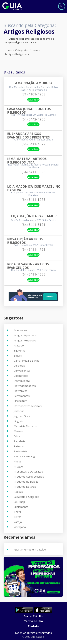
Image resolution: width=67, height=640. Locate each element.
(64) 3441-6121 (33, 225)
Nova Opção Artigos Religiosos (25, 241)
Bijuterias (19, 350)
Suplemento (21, 507)
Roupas (18, 491)
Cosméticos (21, 375)
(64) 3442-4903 (33, 119)
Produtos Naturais (25, 486)
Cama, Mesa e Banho (26, 360)
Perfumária (20, 451)
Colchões (19, 365)
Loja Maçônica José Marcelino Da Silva (34, 188)
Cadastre (49, 297)
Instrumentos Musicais (28, 406)
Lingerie (19, 421)
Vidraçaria (20, 527)
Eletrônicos (21, 391)
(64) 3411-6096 (33, 172)
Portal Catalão (33, 616)
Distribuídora (22, 380)
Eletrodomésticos (25, 386)
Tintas (17, 517)
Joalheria (19, 411)
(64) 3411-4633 (33, 274)
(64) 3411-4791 (33, 249)
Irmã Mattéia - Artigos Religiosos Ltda (27, 160)
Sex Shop (19, 502)
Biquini (18, 355)
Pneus (17, 461)
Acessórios (20, 330)
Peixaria (19, 446)
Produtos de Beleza (26, 481)
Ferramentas (22, 396)
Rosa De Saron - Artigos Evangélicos (28, 266)
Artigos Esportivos (25, 335)
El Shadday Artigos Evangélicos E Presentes (28, 135)
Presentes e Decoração (28, 471)
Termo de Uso (33, 621)
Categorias (22, 50)
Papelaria (19, 441)
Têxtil (17, 512)
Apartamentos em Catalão (30, 549)
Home (8, 50)
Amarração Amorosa (34, 83)
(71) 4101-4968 (33, 94)
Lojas (35, 50)
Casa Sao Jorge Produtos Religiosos (29, 110)
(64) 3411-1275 (33, 200)
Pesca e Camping (24, 456)
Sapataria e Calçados (26, 496)
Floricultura (20, 401)
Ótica (17, 436)
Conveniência (22, 370)
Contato (33, 626)
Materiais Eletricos (25, 426)
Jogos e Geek (22, 416)
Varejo (18, 522)
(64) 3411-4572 (33, 144)
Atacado (19, 345)
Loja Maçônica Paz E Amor (34, 216)
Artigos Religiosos (16, 54)
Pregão (18, 466)
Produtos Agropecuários (29, 476)
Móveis (18, 431)
